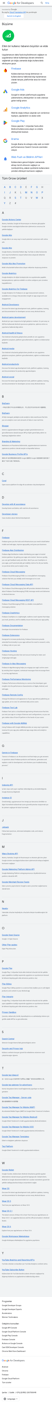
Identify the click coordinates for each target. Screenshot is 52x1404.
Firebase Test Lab (9, 707)
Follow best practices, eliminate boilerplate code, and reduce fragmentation (22, 832)
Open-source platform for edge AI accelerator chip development (23, 485)
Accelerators (7, 1313)
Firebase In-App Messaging (14, 663)
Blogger (5, 426)
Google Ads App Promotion (13, 263)
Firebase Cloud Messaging (13, 572)
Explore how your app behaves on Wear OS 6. (17, 1230)
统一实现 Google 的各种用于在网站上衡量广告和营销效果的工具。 (24, 1079)
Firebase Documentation (12, 625)
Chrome (5, 1371)
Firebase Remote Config (12, 695)
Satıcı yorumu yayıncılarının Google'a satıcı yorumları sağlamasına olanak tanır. (24, 887)
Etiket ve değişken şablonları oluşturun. (15, 1140)
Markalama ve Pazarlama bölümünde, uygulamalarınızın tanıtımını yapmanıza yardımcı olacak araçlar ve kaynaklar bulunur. (24, 447)
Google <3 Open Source (10, 939)
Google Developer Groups (11, 1305)
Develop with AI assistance (13, 504)
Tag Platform (7, 1146)
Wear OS (5, 1188)
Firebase (16, 68)
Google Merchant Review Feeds (15, 882)
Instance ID (7, 798)
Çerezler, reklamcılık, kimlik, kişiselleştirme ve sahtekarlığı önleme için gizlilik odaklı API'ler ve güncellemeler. (25, 1017)
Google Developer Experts (12, 1309)
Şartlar (4, 1392)
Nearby (5, 908)
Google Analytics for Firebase (14, 289)
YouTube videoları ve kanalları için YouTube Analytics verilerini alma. (25, 1264)
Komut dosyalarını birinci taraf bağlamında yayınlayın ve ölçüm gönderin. (23, 1090)
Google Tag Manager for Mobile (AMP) (18, 1107)
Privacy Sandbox (9, 1012)
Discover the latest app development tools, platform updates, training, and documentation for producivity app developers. (25, 369)
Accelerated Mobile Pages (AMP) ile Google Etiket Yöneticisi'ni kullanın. (26, 1111)
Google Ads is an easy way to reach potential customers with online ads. (25, 240)
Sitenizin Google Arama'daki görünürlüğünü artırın (19, 1043)
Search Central (8, 1039)
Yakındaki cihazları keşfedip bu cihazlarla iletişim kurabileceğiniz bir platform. (24, 914)
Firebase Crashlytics (11, 613)
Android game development (14, 317)
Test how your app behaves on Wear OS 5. (16, 1205)
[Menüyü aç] (3, 3)
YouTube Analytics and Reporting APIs (18, 1260)
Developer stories (9, 514)
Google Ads (17, 89)
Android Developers (10, 304)
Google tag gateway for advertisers (17, 1085)
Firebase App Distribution (13, 550)
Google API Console (9, 1328)
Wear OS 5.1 (7, 1211)
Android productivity (10, 364)
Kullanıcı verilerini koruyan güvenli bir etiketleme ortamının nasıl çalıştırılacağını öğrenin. (23, 1054)
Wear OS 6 (6, 1226)
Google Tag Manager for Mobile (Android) (19, 1117)
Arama (15, 139)
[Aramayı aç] (41, 2)
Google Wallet (8, 1170)
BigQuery (6, 403)
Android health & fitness (12, 333)
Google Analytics (20, 107)
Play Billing (6, 984)
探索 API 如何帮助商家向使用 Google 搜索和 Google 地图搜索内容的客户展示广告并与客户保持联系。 (26, 459)
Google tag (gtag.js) (10, 1075)
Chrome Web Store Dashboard (13, 1351)
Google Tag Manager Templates (15, 1136)
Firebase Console (8, 1339)
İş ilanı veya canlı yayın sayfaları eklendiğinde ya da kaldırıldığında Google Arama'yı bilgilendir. (24, 790)
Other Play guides (9, 945)
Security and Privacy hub (12, 1048)
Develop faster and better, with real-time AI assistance (20, 508)
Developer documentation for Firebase (15, 629)
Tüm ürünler (6, 1382)
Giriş (47, 3)
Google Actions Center (11, 219)
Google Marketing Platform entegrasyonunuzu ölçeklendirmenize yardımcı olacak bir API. (24, 874)
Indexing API (7, 785)
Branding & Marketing (11, 441)
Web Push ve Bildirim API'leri (26, 157)
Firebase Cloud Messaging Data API (17, 584)
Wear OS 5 (6, 1201)
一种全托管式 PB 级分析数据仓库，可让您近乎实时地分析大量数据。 (24, 407)
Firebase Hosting (9, 651)
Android (5, 1367)
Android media (8, 348)
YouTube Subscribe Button (13, 1270)
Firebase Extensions (11, 635)
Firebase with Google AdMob (14, 723)
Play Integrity (7, 997)
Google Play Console (10, 1336)
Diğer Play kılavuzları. (9, 949)
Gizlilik (11, 1392)
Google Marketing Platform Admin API (18, 869)
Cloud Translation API (18, 12)
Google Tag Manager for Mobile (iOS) (18, 1127)
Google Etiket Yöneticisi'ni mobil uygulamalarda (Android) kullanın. (24, 1121)
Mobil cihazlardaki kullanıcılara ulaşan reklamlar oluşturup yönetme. (25, 267)
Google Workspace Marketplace (15, 1236)
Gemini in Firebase (10, 753)
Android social (8, 377)
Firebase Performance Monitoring (16, 679)
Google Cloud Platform (10, 1379)
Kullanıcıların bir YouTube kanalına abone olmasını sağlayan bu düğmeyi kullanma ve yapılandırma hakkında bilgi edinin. (23, 1275)
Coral (4, 481)
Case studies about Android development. (16, 518)
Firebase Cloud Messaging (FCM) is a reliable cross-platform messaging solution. (22, 605)
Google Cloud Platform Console (14, 1332)
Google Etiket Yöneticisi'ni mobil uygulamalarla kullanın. (21, 1150)
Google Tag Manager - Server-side (16, 1097)
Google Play (18, 120)
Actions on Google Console (12, 1343)
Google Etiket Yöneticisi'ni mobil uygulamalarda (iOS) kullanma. (23, 1131)
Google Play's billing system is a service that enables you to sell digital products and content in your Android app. (26, 989)
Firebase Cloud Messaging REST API (18, 600)
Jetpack (5, 827)
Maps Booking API (10, 854)
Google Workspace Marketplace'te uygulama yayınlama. (21, 1240)
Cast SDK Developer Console (13, 1347)
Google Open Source (11, 935)
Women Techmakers (10, 1317)
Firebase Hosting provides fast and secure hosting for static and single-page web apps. (23, 656)
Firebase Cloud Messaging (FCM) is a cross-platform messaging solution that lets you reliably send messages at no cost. (23, 577)
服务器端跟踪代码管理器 (10, 1101)
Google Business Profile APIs (15, 454)
